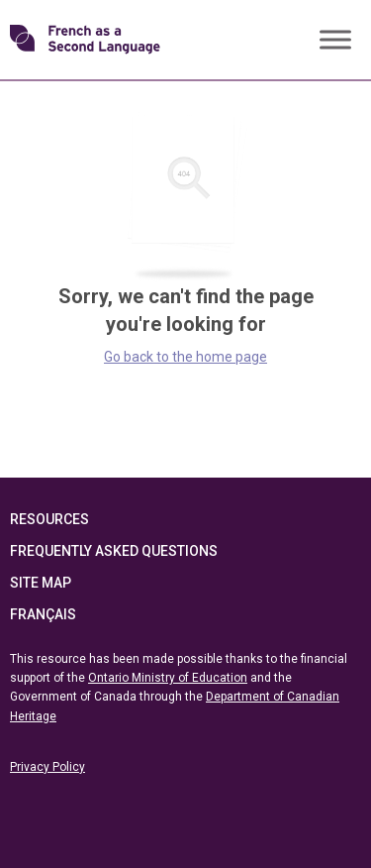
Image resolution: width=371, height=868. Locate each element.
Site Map (40, 583)
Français (43, 614)
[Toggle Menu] (335, 39)
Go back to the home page (185, 357)
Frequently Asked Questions (114, 551)
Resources (49, 519)
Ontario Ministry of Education (167, 678)
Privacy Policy (47, 767)
